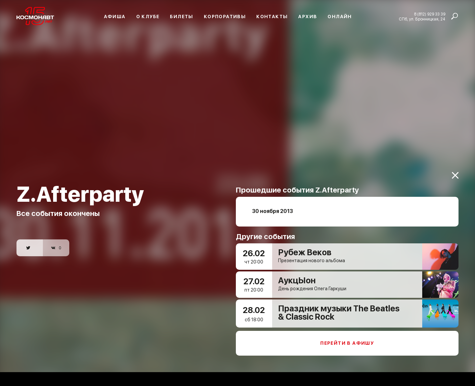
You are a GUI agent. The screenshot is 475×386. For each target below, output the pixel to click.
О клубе (148, 16)
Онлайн (340, 16)
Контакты (272, 16)
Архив (307, 16)
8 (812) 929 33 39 (429, 14)
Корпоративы (225, 16)
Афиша (115, 16)
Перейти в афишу (347, 339)
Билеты (181, 16)
